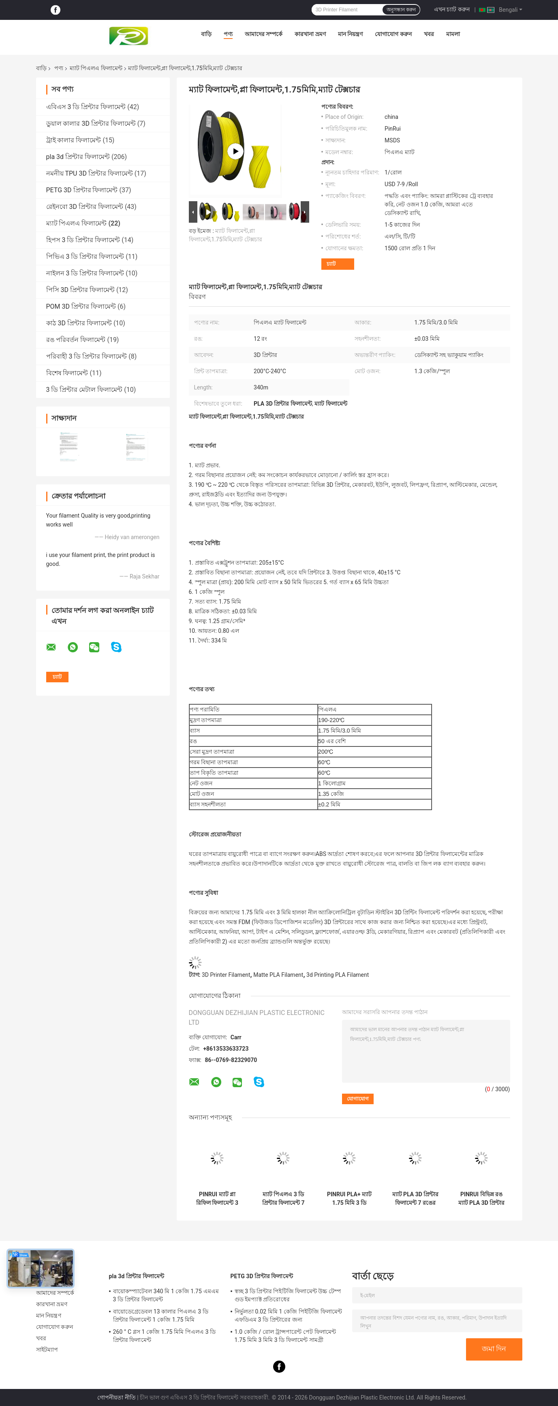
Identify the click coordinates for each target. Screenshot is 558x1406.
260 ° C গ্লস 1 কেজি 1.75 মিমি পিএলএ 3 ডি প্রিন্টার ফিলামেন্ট (164, 1336)
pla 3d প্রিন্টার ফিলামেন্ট (78, 157)
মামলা (453, 34)
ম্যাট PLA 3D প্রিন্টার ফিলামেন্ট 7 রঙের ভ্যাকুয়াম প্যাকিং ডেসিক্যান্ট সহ (415, 1198)
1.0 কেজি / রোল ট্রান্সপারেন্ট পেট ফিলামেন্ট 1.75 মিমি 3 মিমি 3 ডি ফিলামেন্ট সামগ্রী (285, 1336)
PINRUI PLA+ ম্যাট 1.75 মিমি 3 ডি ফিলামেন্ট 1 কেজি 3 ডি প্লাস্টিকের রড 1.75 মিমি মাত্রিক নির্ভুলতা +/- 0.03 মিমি (349, 1198)
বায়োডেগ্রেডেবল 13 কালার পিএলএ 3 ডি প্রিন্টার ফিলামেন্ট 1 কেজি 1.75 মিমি (160, 1315)
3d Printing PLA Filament (337, 975)
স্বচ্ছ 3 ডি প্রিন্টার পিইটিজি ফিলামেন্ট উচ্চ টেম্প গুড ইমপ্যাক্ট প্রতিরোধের (288, 1295)
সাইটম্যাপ (47, 1349)
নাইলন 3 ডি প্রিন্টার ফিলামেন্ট (85, 273)
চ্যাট (331, 264)
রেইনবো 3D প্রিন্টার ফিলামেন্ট (84, 207)
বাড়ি (206, 34)
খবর (429, 34)
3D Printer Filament (226, 975)
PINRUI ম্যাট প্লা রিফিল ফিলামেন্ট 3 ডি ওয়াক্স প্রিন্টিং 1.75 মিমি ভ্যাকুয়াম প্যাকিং (217, 1198)
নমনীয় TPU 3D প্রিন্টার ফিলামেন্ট (89, 173)
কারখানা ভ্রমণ (310, 34)
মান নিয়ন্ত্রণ (350, 34)
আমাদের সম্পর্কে (263, 34)
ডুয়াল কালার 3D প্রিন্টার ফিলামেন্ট (91, 123)
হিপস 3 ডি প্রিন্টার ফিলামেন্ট (83, 240)
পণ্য (228, 34)
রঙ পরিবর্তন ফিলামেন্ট (76, 340)
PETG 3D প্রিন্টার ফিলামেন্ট (82, 190)
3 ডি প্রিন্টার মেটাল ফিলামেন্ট (84, 389)
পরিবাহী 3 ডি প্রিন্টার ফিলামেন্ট (86, 356)
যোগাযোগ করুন (393, 34)
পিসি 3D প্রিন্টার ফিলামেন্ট (80, 290)
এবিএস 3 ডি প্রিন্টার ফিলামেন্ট (86, 107)
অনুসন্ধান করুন (401, 10)
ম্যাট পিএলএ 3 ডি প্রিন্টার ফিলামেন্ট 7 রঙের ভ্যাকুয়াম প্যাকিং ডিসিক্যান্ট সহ (283, 1198)
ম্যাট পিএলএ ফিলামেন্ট (96, 68)
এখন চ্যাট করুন (452, 9)
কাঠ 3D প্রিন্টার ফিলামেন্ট (79, 323)
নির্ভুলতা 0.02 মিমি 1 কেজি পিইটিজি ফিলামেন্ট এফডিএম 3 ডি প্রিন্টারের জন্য (288, 1315)
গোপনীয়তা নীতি (116, 1397)
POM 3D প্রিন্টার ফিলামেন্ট (81, 306)
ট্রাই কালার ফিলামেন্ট (73, 140)
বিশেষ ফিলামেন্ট (67, 373)
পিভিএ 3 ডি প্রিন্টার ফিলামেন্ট (85, 256)
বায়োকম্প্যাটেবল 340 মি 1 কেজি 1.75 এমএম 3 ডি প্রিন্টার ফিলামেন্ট (166, 1295)
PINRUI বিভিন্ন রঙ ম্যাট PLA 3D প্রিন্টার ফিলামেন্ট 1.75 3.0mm (481, 1198)
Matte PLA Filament (278, 975)
